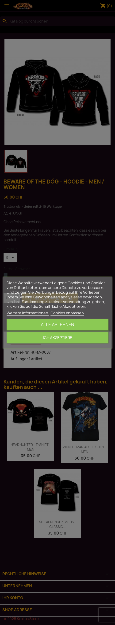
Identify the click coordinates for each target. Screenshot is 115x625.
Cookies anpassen (67, 313)
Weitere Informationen (28, 313)
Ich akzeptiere (57, 337)
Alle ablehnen (57, 325)
